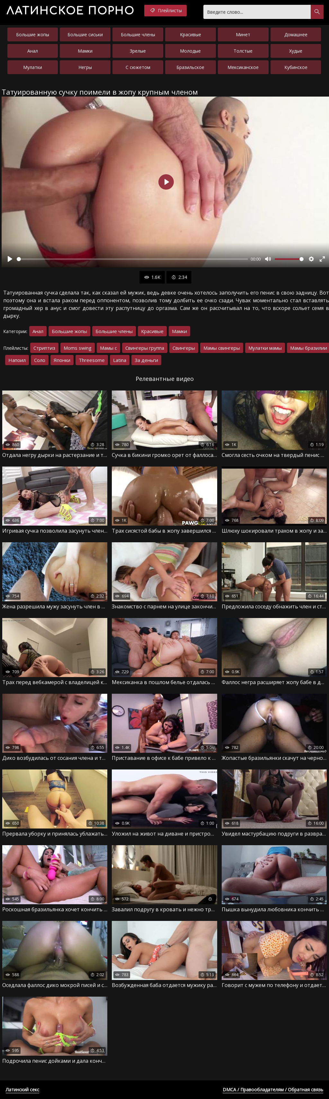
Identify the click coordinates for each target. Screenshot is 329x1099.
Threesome (92, 360)
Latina (119, 360)
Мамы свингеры (221, 348)
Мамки (85, 51)
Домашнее (295, 34)
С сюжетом (138, 67)
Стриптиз (44, 348)
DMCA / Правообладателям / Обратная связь (273, 1089)
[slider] (132, 259)
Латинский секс (22, 1089)
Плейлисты (165, 10)
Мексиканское (243, 67)
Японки (62, 360)
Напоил (17, 360)
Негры (85, 67)
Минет (243, 34)
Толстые (243, 51)
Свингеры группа (144, 348)
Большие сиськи (85, 34)
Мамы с (108, 348)
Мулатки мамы (265, 348)
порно (70, 11)
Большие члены (138, 34)
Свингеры (184, 348)
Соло (39, 360)
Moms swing (78, 348)
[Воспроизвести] (10, 259)
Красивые (190, 34)
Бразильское (190, 67)
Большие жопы (32, 34)
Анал (32, 51)
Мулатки (32, 67)
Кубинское (295, 67)
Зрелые (138, 51)
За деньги (146, 360)
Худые (295, 51)
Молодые (190, 51)
